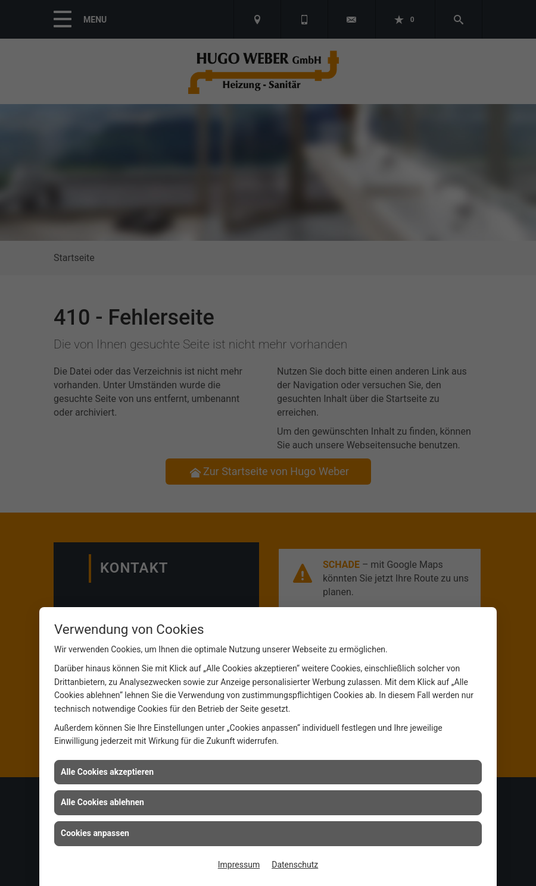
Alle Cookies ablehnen (102, 802)
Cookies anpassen (95, 833)
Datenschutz (295, 864)
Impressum (239, 864)
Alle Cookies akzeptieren (107, 772)
